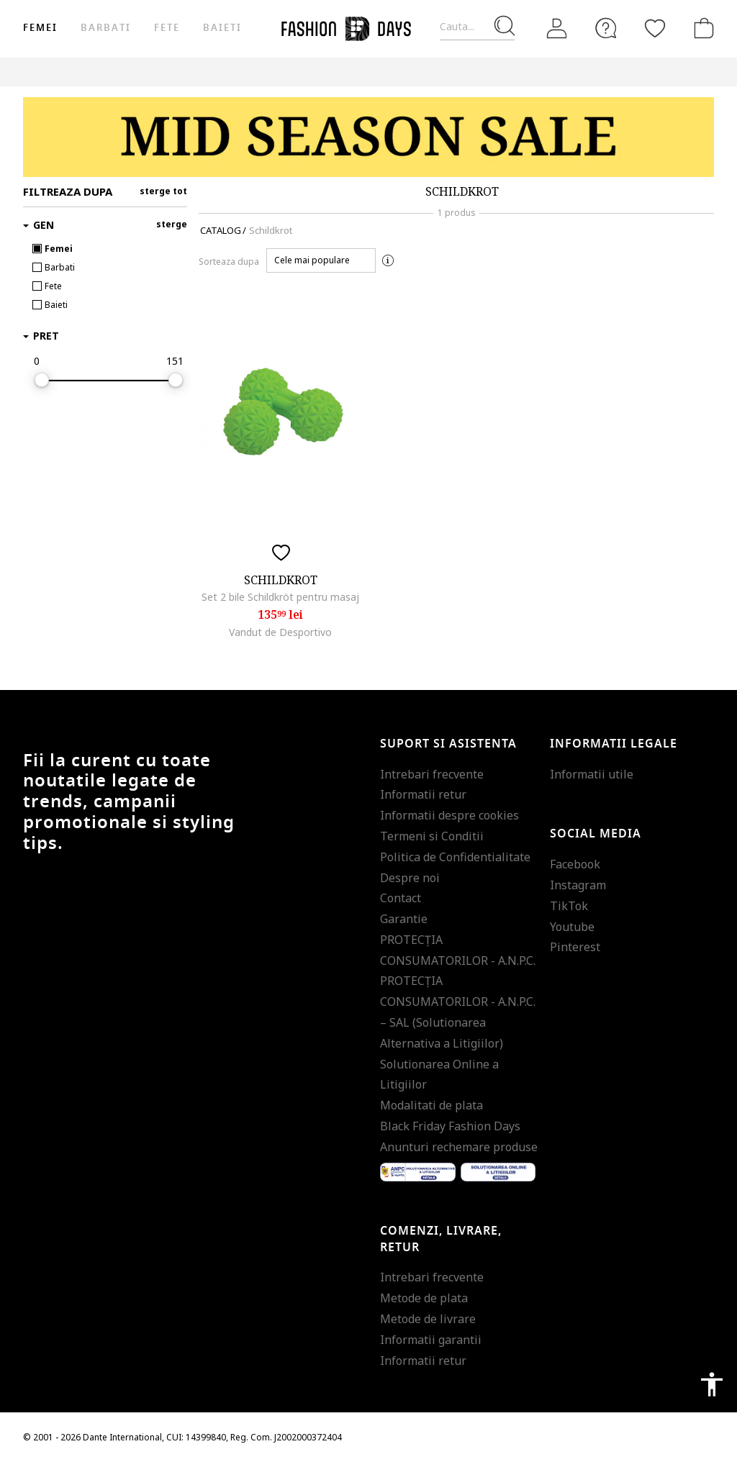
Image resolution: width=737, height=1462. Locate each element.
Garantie (404, 919)
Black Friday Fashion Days (450, 1126)
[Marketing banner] (368, 137)
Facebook (575, 864)
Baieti (222, 28)
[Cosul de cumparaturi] (701, 28)
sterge (171, 224)
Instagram (578, 885)
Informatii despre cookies (449, 815)
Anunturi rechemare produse (459, 1147)
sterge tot (163, 191)
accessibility (711, 1384)
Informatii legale (613, 744)
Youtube (572, 927)
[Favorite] (655, 28)
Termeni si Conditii (432, 836)
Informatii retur (423, 794)
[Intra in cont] (557, 29)
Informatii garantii (430, 1340)
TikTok (569, 906)
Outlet (620, 71)
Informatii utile (591, 774)
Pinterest (575, 947)
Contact (400, 898)
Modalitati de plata (431, 1105)
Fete (167, 28)
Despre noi (410, 878)
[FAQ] (606, 28)
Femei (40, 28)
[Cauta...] (477, 27)
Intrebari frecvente (432, 774)
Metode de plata (424, 1298)
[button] (321, 260)
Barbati (105, 28)
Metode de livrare (428, 1319)
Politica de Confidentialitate (455, 857)
